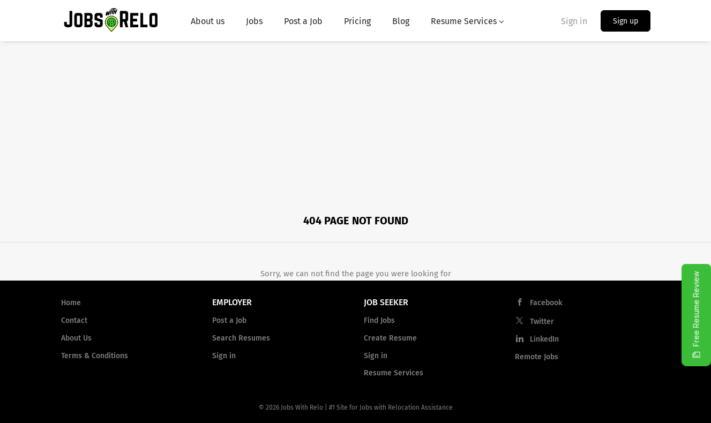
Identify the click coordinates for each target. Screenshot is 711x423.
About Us (76, 338)
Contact (74, 320)
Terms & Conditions (94, 355)
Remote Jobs (536, 356)
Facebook (546, 302)
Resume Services (393, 372)
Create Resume (390, 338)
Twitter (542, 321)
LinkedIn (544, 339)
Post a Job (229, 320)
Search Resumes (241, 338)
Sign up (625, 21)
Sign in (574, 21)
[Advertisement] (355, 122)
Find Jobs (379, 320)
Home (71, 302)
